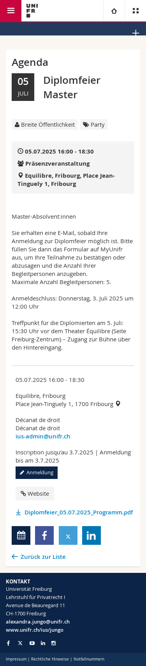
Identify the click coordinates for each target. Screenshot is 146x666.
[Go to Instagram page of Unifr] (53, 643)
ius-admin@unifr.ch (43, 436)
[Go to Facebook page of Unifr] (8, 643)
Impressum (16, 659)
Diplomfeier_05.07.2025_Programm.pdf (79, 512)
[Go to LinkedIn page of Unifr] (43, 643)
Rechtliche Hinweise (50, 659)
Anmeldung (36, 472)
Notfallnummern (89, 659)
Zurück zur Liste (43, 557)
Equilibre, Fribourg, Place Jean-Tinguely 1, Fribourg (66, 179)
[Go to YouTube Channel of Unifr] (32, 643)
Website (35, 493)
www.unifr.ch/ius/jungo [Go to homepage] (34, 629)
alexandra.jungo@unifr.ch (38, 621)
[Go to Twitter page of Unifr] (20, 643)
